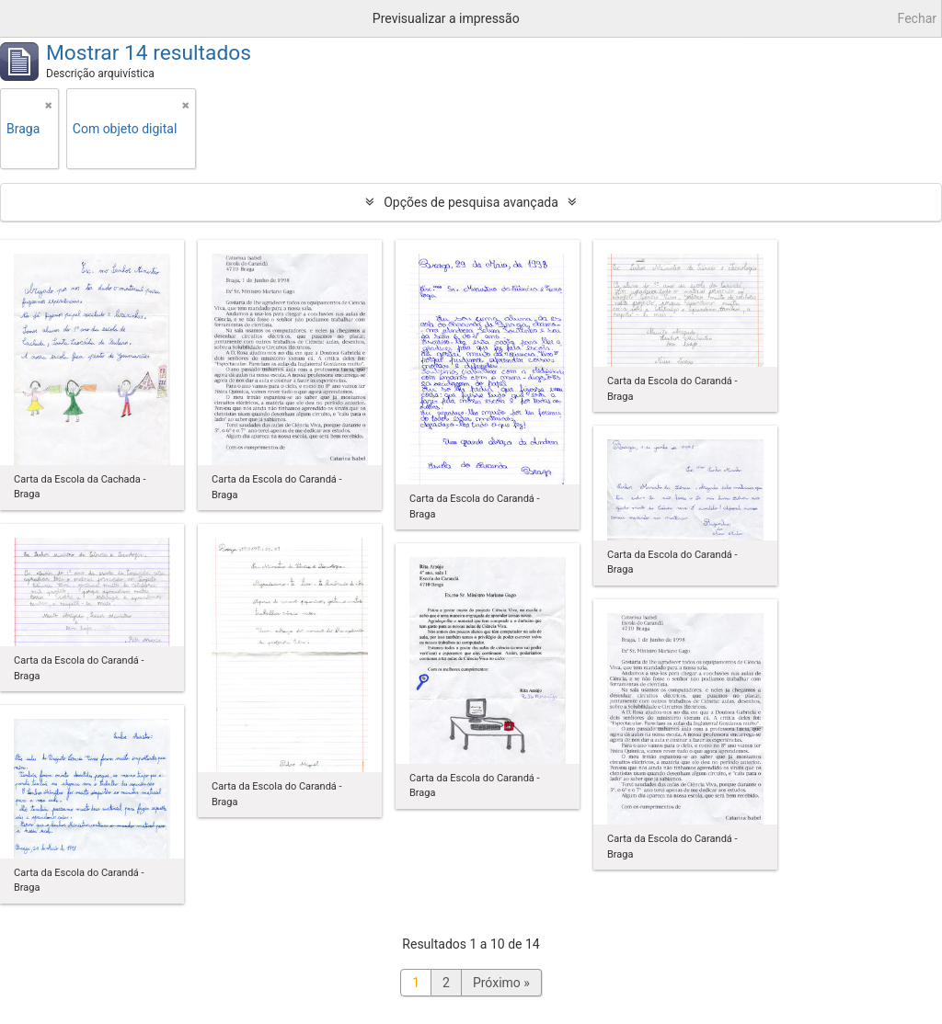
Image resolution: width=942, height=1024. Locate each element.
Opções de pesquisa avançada (471, 202)
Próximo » (501, 982)
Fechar (917, 18)
